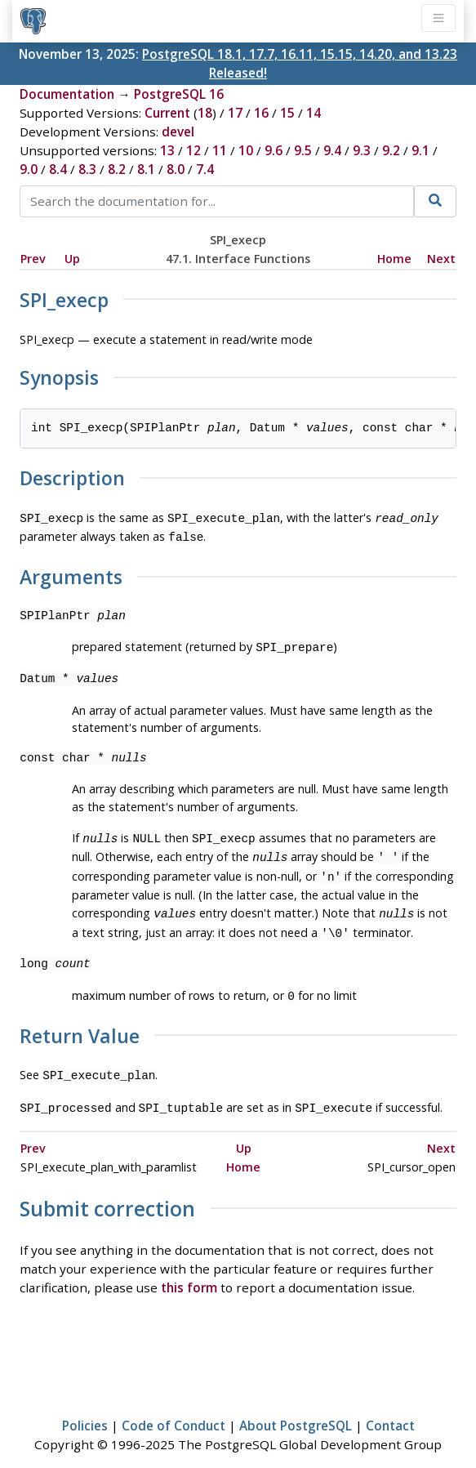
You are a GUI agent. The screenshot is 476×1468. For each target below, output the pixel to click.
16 (261, 113)
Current (167, 113)
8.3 (87, 169)
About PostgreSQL (295, 1407)
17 (235, 113)
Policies (85, 1407)
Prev (33, 258)
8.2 (117, 169)
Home (394, 258)
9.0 (29, 169)
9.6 (273, 150)
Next (441, 258)
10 (245, 150)
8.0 (176, 169)
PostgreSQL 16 (179, 94)
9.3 (362, 150)
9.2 (391, 150)
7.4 (205, 169)
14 (313, 113)
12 (193, 150)
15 (287, 113)
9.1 (420, 150)
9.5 (303, 150)
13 (167, 150)
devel (178, 131)
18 (205, 113)
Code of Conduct (173, 1407)
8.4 (58, 169)
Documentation (67, 94)
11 (219, 150)
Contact (390, 1407)
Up (72, 258)
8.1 (146, 169)
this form (189, 1269)
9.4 (332, 150)
